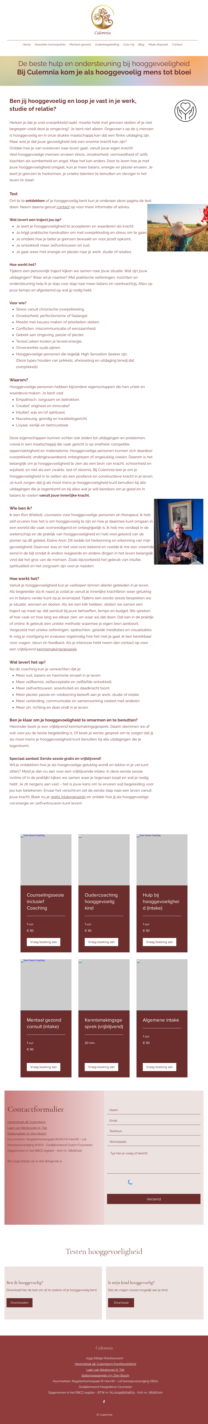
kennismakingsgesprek (57, 649)
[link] (46, 901)
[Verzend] (153, 1199)
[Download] (121, 1302)
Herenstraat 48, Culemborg (27, 1122)
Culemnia (104, 1348)
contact (63, 207)
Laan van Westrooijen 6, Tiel (27, 1128)
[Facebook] (104, 1402)
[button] (43, 942)
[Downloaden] (19, 1302)
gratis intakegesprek (68, 797)
